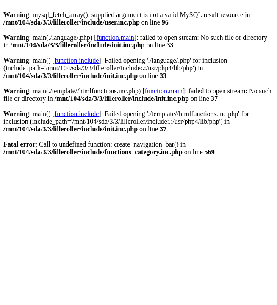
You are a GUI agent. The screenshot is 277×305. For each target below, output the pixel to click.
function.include (77, 60)
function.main (115, 37)
